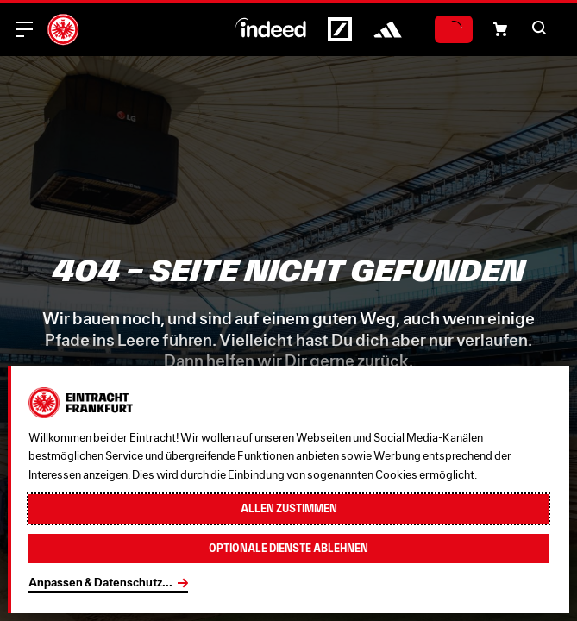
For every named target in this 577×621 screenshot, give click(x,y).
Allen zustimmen (289, 508)
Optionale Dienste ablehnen (288, 548)
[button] (500, 29)
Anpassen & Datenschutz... (100, 582)
